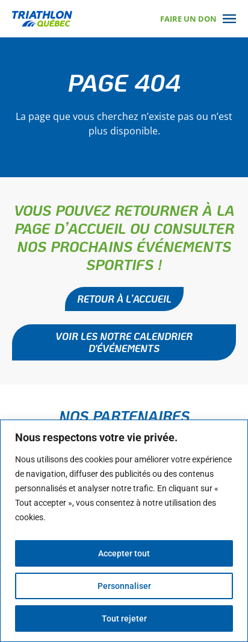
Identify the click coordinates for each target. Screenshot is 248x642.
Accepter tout (124, 553)
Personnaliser (124, 586)
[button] (124, 342)
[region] (124, 531)
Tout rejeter (124, 618)
